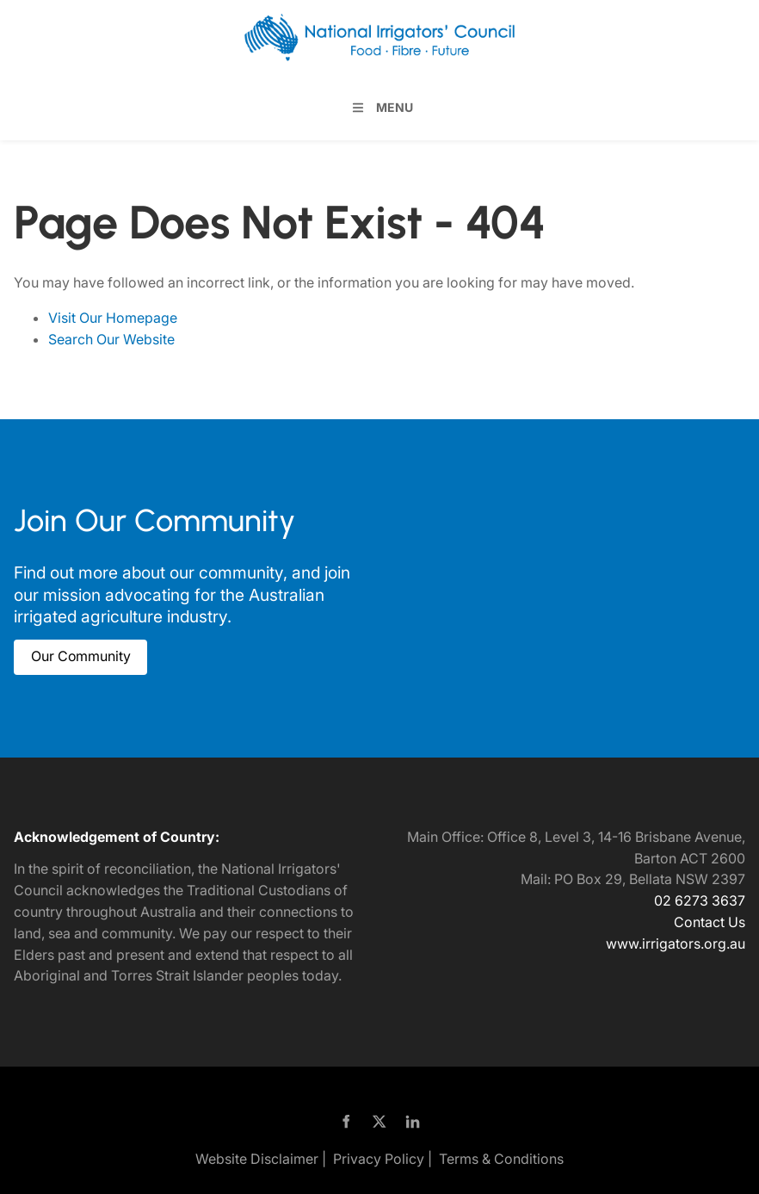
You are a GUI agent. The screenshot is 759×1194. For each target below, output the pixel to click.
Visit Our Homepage (112, 317)
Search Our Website (111, 339)
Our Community (64, 650)
